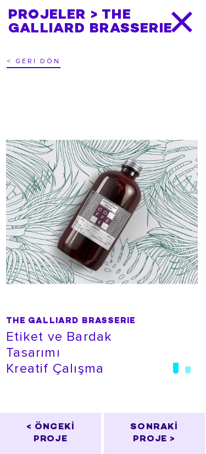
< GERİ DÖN (33, 61)
